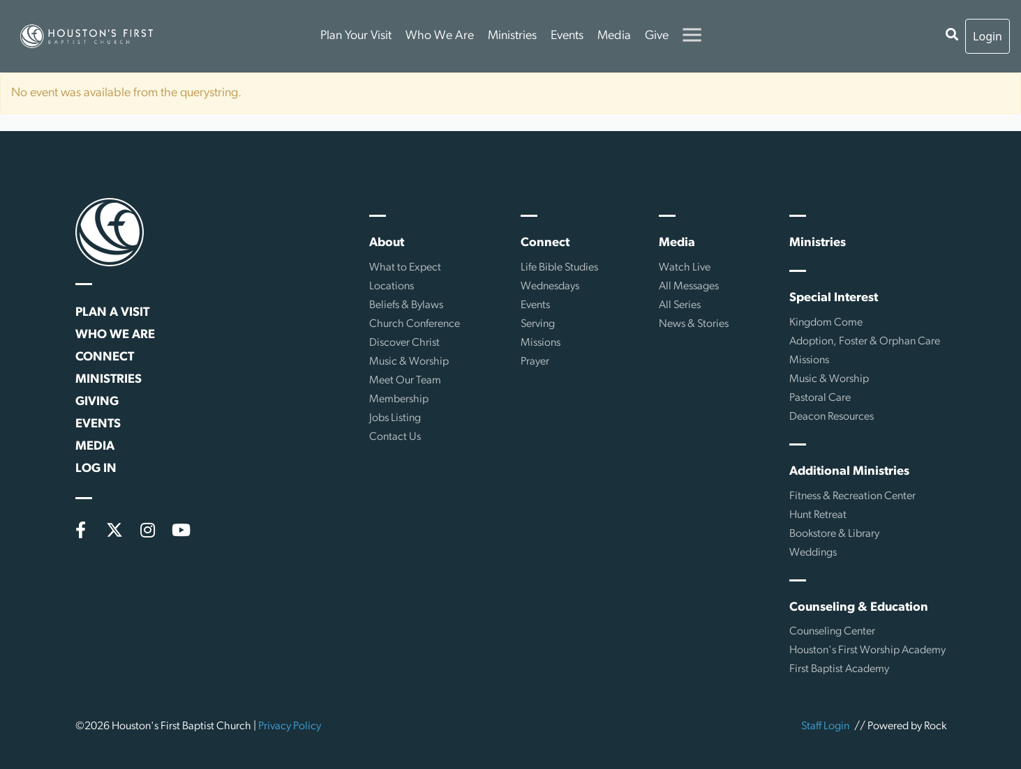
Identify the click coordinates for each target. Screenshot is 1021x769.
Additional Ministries (849, 471)
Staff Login (825, 726)
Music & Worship (409, 361)
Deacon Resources (831, 416)
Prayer (535, 361)
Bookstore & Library (834, 534)
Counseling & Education (858, 607)
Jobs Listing (395, 418)
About (386, 243)
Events (567, 36)
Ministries (512, 36)
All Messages (689, 286)
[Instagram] (148, 530)
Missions (540, 343)
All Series (680, 305)
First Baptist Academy (839, 669)
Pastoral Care (820, 398)
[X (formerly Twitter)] (114, 530)
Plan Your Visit (356, 36)
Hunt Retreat (818, 515)
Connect (104, 357)
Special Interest (833, 298)
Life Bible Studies (559, 267)
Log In (96, 468)
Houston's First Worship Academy (867, 650)
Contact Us (395, 437)
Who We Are (439, 36)
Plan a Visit (112, 312)
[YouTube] (181, 530)
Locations (391, 286)
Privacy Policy (289, 726)
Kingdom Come (826, 322)
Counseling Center (832, 631)
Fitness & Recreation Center (852, 496)
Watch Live (684, 267)
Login (987, 36)
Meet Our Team (405, 380)
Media (614, 36)
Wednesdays (550, 286)
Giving (97, 402)
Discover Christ (404, 343)
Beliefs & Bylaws (406, 305)
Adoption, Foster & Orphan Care (864, 341)
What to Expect (405, 267)
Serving (538, 324)
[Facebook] (81, 530)
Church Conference (414, 324)
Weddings (813, 552)
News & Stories (694, 324)
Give (657, 36)
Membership (398, 399)
